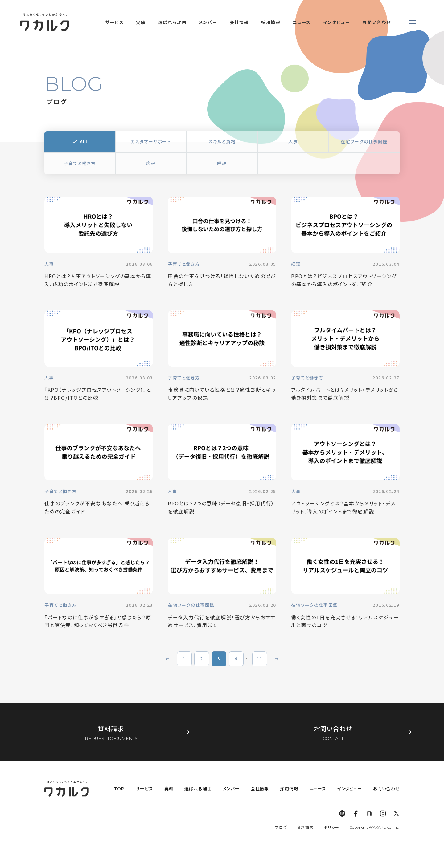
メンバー (231, 789)
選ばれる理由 (198, 789)
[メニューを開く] (412, 22)
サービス (144, 789)
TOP (119, 789)
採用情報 (289, 789)
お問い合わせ (386, 789)
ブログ (281, 827)
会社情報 (260, 789)
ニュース (318, 789)
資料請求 (305, 827)
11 (260, 658)
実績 (169, 789)
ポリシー (331, 827)
